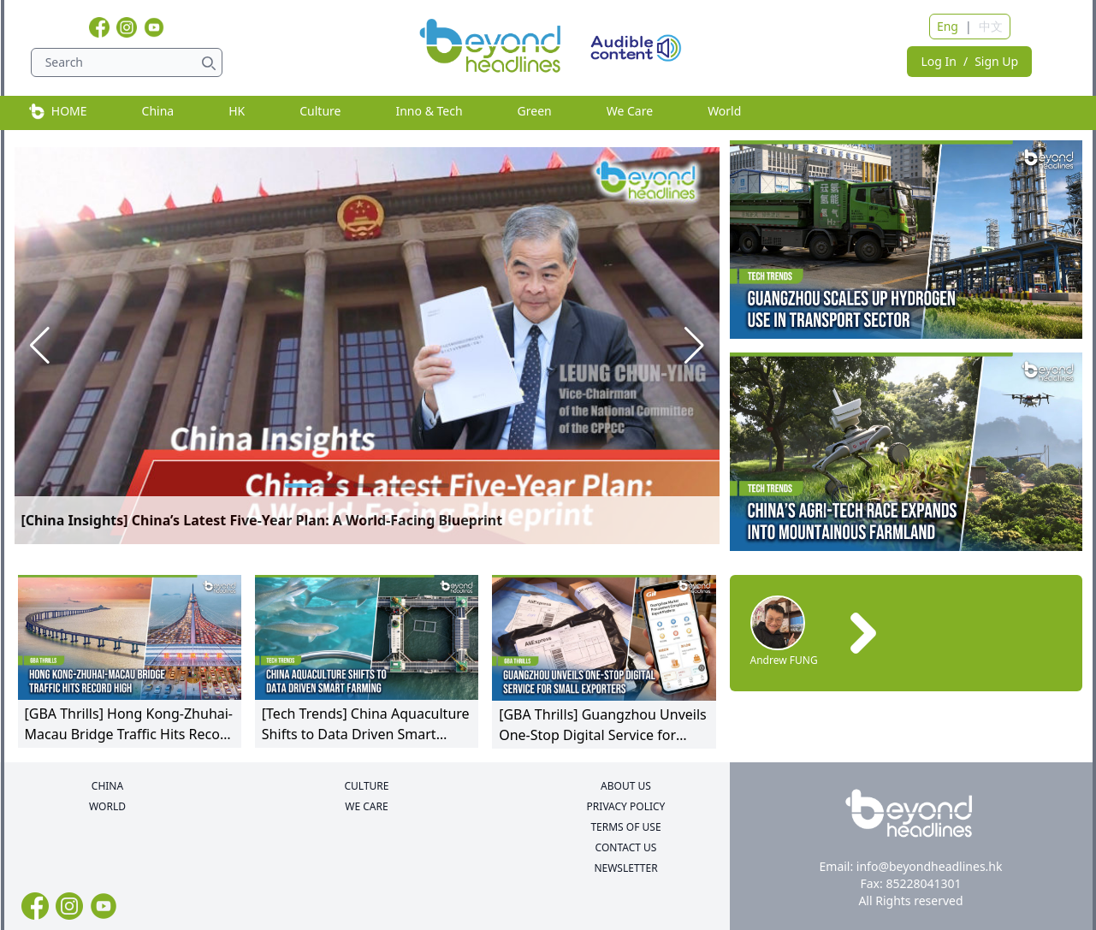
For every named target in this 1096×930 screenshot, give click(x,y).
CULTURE (367, 786)
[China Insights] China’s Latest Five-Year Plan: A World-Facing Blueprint (262, 520)
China (158, 111)
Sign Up (996, 61)
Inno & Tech (428, 111)
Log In (938, 61)
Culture (320, 111)
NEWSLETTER (625, 868)
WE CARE (366, 807)
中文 (991, 26)
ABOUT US (626, 786)
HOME (57, 111)
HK (236, 111)
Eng (947, 26)
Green (535, 111)
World (724, 111)
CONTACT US (626, 848)
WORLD (107, 807)
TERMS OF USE (625, 827)
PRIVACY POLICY (626, 807)
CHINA (107, 786)
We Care (630, 111)
